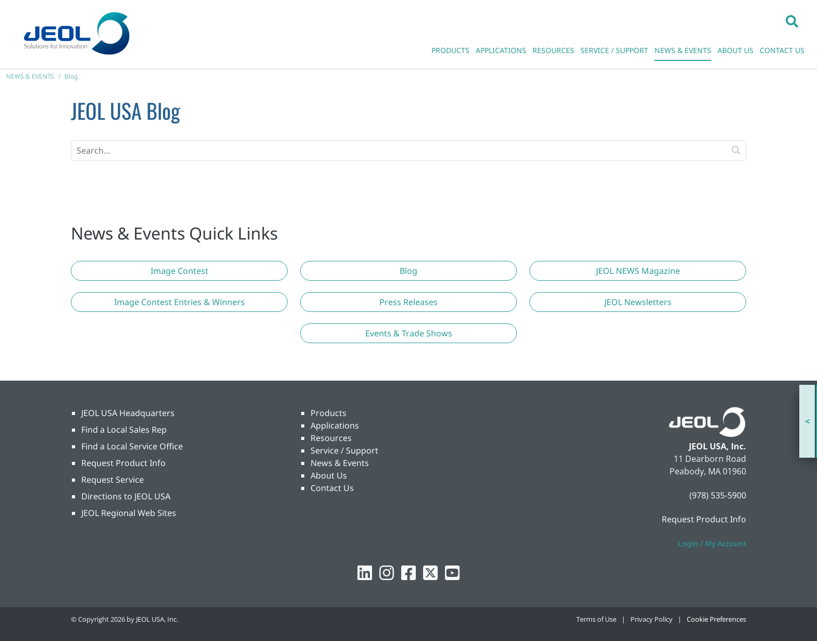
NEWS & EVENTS (682, 50)
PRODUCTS (450, 50)
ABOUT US (735, 50)
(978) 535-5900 (717, 495)
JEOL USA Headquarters (128, 413)
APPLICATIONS (501, 50)
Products (328, 413)
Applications (335, 425)
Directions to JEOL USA (125, 496)
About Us (329, 475)
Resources (331, 438)
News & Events (340, 463)
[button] (791, 21)
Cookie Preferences (716, 619)
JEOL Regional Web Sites (128, 513)
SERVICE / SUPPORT (614, 50)
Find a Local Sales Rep (124, 429)
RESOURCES (553, 50)
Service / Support (344, 450)
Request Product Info (123, 463)
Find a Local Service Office (132, 446)
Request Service (112, 479)
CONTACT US (782, 50)
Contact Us (332, 488)
